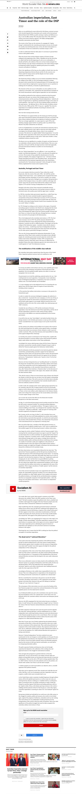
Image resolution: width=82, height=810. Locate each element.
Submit (41, 725)
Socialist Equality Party (35, 10)
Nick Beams (21, 26)
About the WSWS (48, 10)
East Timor (21, 741)
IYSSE (43, 10)
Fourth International (25, 10)
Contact (68, 1)
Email (25, 712)
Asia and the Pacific (28, 741)
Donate (59, 10)
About (72, 1)
